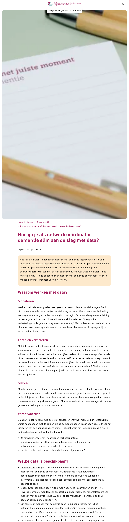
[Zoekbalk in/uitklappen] (123, 4)
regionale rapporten (45, 499)
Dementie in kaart (30, 467)
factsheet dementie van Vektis (37, 515)
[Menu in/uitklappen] (6, 4)
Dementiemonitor (39, 491)
